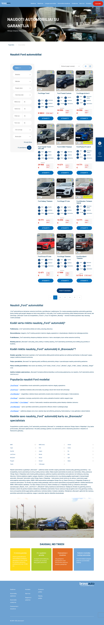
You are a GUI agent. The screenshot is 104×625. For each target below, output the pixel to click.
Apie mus (81, 3)
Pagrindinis (11, 45)
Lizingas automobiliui (50, 3)
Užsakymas (75, 3)
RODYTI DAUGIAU (65, 291)
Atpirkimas (40, 3)
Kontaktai (88, 3)
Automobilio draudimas (64, 3)
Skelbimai (33, 3)
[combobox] (22, 67)
